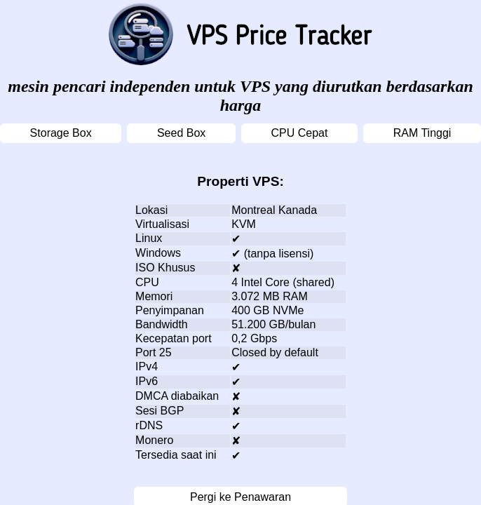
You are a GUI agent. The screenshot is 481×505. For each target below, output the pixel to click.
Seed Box (181, 133)
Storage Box (61, 133)
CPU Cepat (299, 133)
